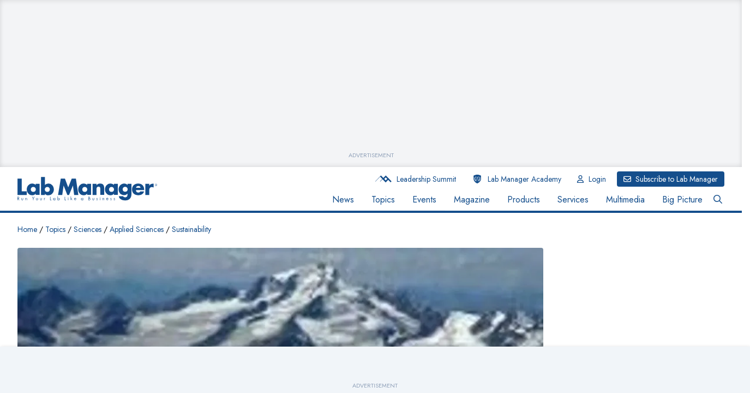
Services (573, 199)
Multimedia (625, 199)
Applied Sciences (137, 229)
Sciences (87, 229)
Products (523, 199)
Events (424, 199)
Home (27, 229)
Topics (383, 199)
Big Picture (682, 199)
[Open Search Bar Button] (717, 200)
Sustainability (191, 229)
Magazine (472, 199)
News (343, 199)
